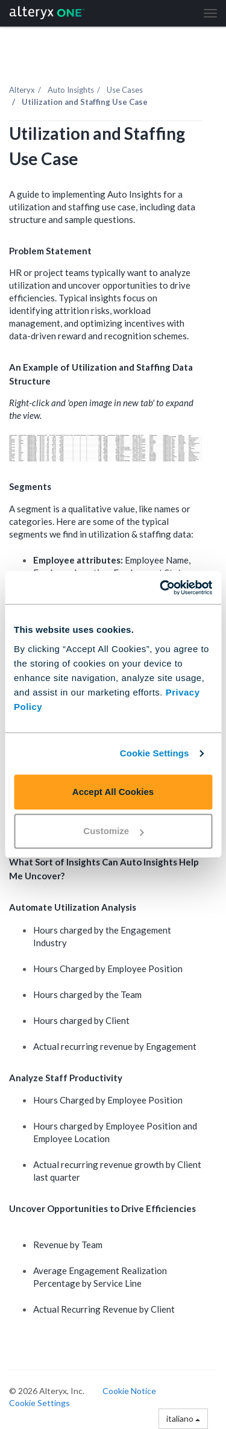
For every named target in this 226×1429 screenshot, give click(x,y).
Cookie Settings (154, 753)
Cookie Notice (129, 1391)
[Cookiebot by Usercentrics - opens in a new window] (161, 587)
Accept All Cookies (113, 792)
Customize (113, 831)
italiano (183, 1418)
